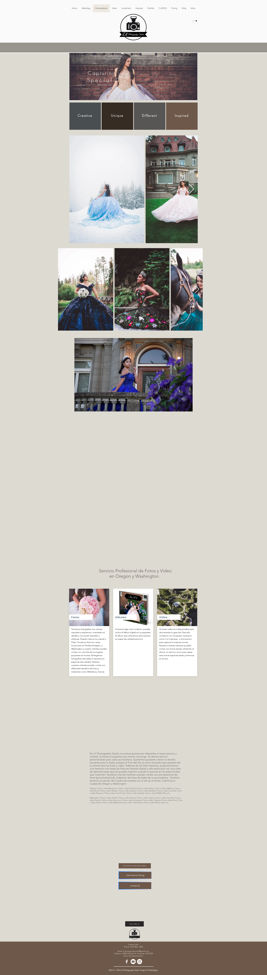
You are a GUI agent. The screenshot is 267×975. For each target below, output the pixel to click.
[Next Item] (191, 189)
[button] (194, 20)
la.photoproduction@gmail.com (136, 951)
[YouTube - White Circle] (133, 961)
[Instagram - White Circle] (139, 961)
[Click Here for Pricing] (135, 875)
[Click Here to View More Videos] (135, 865)
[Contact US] (135, 885)
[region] (133, 76)
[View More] (134, 923)
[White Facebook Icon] (126, 961)
